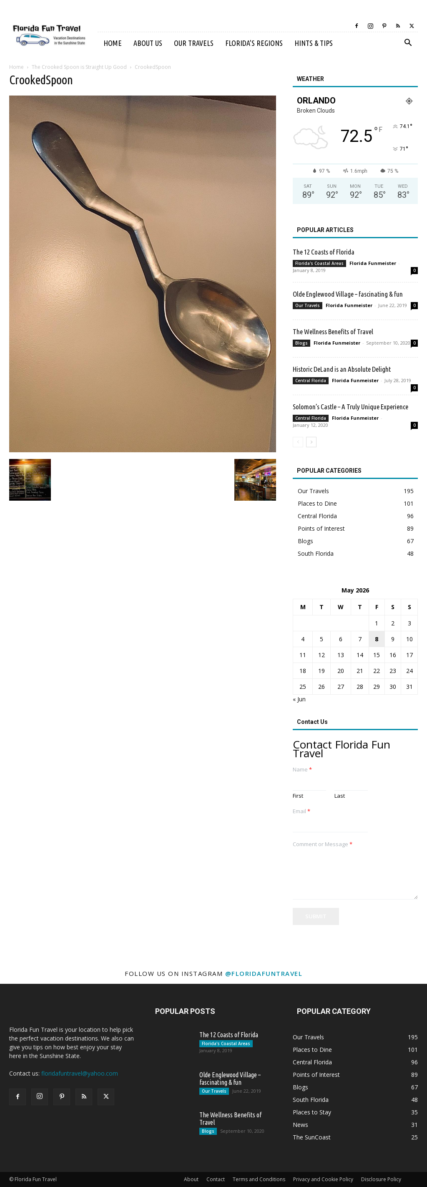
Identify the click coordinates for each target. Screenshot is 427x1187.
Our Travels (194, 43)
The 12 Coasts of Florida (323, 252)
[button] (408, 44)
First (298, 795)
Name (302, 769)
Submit (316, 916)
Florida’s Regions (254, 43)
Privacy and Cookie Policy (323, 1179)
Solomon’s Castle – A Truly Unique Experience (350, 407)
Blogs (301, 343)
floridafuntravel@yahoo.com (79, 1073)
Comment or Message (322, 844)
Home (112, 43)
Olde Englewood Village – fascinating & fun (348, 294)
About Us (147, 43)
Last (339, 795)
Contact (215, 1179)
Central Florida (310, 380)
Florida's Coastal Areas (319, 263)
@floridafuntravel (264, 973)
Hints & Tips (313, 43)
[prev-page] (298, 442)
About (191, 1179)
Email (301, 811)
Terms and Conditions (259, 1179)
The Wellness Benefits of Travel (333, 331)
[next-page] (311, 442)
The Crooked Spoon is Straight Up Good (79, 67)
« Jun (299, 699)
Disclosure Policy (381, 1179)
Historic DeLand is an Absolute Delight (342, 369)
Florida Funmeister (372, 263)
